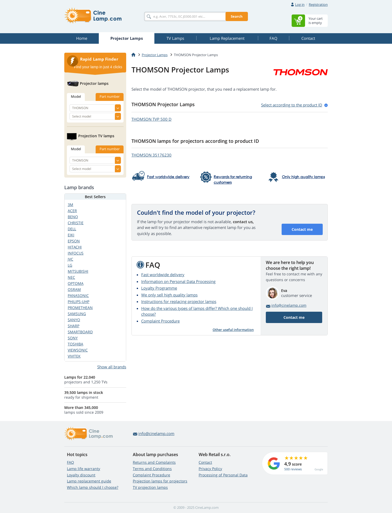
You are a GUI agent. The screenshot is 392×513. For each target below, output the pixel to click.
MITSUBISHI (78, 271)
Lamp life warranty (83, 468)
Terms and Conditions (152, 468)
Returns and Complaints (154, 462)
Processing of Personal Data (223, 474)
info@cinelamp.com (288, 305)
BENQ (73, 216)
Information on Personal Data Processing (178, 281)
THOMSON (151, 119)
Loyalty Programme (159, 288)
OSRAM (74, 289)
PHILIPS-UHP (78, 301)
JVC (70, 259)
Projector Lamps (155, 54)
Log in (300, 4)
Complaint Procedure (160, 321)
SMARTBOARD (80, 331)
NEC (71, 277)
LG (70, 265)
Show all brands (111, 366)
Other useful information (233, 329)
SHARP (73, 325)
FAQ (70, 462)
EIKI (71, 234)
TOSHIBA (75, 343)
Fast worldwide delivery (162, 274)
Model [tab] (76, 96)
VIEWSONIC (78, 350)
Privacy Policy (210, 468)
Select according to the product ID (291, 105)
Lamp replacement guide (89, 480)
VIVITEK (74, 356)
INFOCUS (76, 253)
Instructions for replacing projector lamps (178, 301)
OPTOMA (76, 283)
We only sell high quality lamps (169, 294)
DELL (72, 228)
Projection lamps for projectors (160, 480)
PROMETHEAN (80, 307)
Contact (205, 462)
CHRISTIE (76, 222)
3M (70, 204)
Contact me (302, 229)
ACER (72, 210)
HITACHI (75, 247)
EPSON (74, 240)
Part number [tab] (110, 96)
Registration (318, 4)
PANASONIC (78, 295)
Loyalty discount (81, 474)
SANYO (74, 319)
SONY (73, 337)
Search (237, 16)
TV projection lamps (150, 487)
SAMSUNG (77, 313)
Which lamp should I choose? (92, 487)
